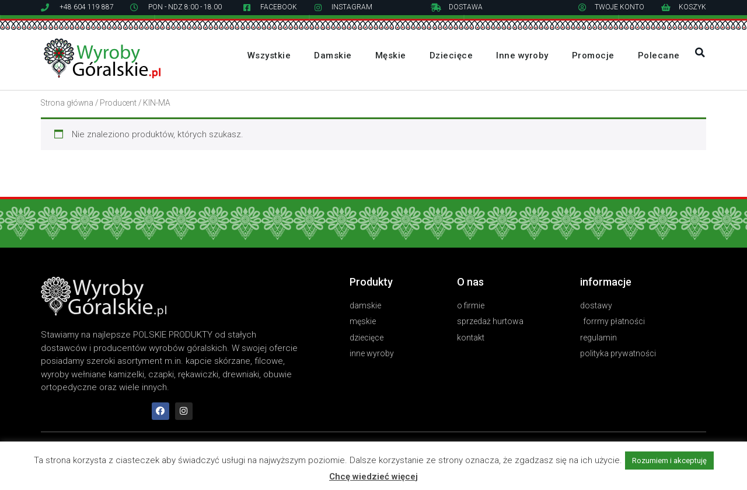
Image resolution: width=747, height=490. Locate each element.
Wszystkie (269, 55)
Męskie (390, 55)
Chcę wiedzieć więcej (373, 476)
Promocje (593, 55)
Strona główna (67, 102)
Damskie (333, 55)
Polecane (659, 55)
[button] (700, 52)
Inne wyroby (522, 55)
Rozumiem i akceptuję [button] (669, 460)
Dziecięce (451, 55)
